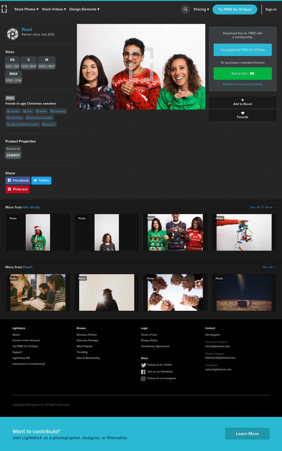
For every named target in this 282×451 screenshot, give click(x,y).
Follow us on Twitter (159, 365)
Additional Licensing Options (243, 84)
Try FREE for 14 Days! (235, 9)
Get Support (212, 334)
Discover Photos (87, 334)
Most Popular (85, 346)
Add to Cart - (242, 73)
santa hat (58, 111)
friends (13, 111)
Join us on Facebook (160, 371)
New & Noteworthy (88, 358)
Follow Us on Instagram (161, 378)
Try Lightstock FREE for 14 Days (243, 49)
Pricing (201, 9)
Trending (82, 352)
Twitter (41, 180)
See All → (270, 267)
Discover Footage (87, 340)
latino (41, 111)
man (27, 111)
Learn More (247, 433)
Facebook (18, 180)
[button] (26, 9)
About (16, 334)
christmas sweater (39, 118)
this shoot (31, 207)
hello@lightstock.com (218, 369)
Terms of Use (149, 334)
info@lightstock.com (217, 346)
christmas (14, 118)
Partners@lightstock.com (220, 358)
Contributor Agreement (155, 346)
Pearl (27, 29)
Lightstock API (21, 358)
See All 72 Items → (263, 207)
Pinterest (17, 189)
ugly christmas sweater (22, 124)
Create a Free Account (26, 340)
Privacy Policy (149, 340)
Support (17, 352)
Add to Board (242, 102)
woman (49, 124)
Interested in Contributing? (28, 364)
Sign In (271, 9)
